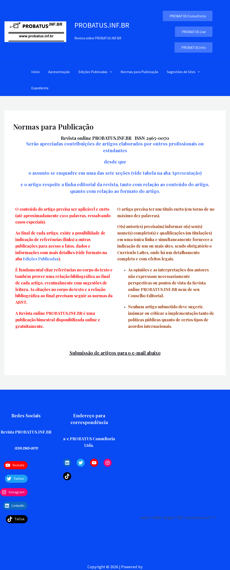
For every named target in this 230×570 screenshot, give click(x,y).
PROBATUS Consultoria (188, 16)
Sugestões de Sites (177, 72)
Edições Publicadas (92, 72)
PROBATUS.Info (193, 47)
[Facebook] (73, 497)
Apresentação (57, 71)
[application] (106, 72)
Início (35, 71)
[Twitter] (84, 497)
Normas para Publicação (135, 71)
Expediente (39, 88)
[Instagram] (95, 497)
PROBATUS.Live (194, 31)
